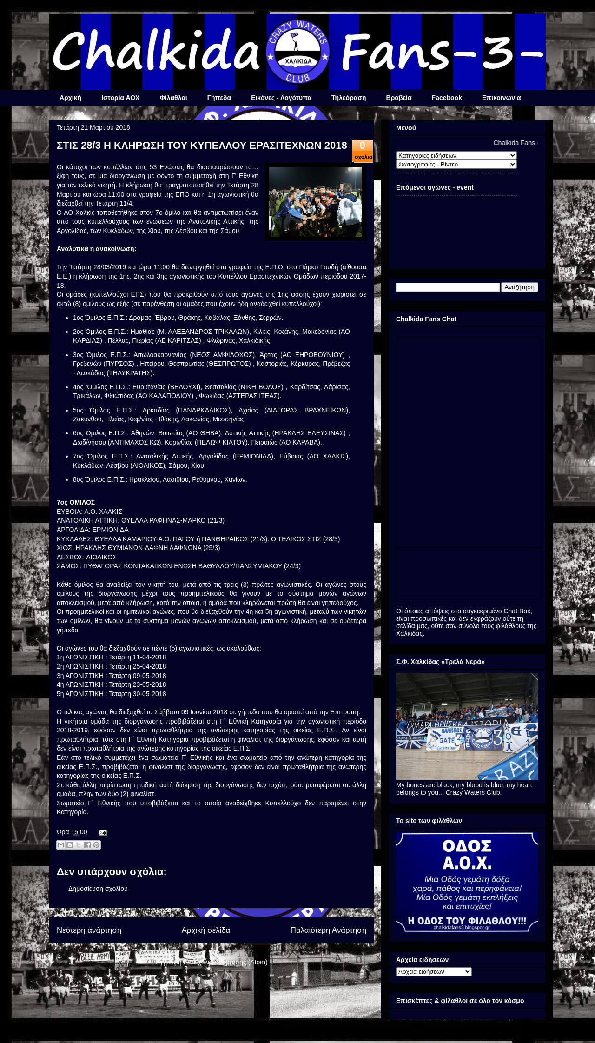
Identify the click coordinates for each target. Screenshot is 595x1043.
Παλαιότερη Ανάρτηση (328, 930)
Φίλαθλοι (173, 97)
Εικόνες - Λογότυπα (281, 97)
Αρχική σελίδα (206, 930)
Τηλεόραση (348, 97)
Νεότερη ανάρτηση (89, 930)
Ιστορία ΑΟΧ (120, 97)
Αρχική (70, 97)
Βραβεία (399, 97)
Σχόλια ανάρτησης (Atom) (231, 962)
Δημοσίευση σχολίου (98, 888)
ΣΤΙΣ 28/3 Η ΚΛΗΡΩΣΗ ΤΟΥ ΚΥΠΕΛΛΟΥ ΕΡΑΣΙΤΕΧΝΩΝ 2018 (202, 145)
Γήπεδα (219, 97)
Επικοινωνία (501, 97)
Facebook (447, 97)
